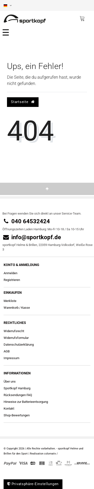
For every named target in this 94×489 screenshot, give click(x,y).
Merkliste (10, 301)
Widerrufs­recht (14, 331)
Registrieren (12, 280)
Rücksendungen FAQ (18, 395)
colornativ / (51, 453)
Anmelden (10, 273)
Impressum (11, 358)
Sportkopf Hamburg (17, 388)
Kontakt (9, 408)
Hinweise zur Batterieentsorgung (26, 402)
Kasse (25, 307)
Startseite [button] (22, 102)
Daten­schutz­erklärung (19, 344)
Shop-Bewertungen (17, 415)
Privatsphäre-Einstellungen (33, 484)
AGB (7, 351)
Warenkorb (11, 307)
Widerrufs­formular (16, 338)
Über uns (10, 381)
